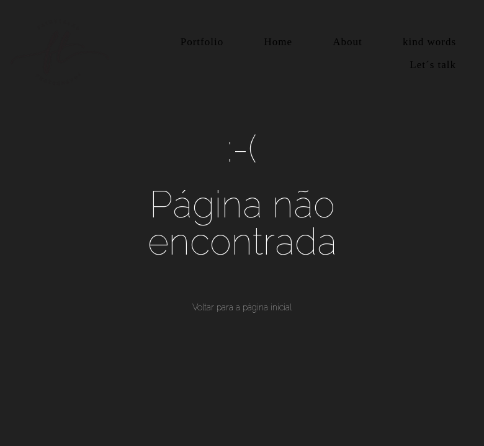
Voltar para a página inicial (242, 307)
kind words (429, 42)
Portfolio (202, 42)
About (347, 42)
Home (278, 42)
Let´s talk (433, 65)
